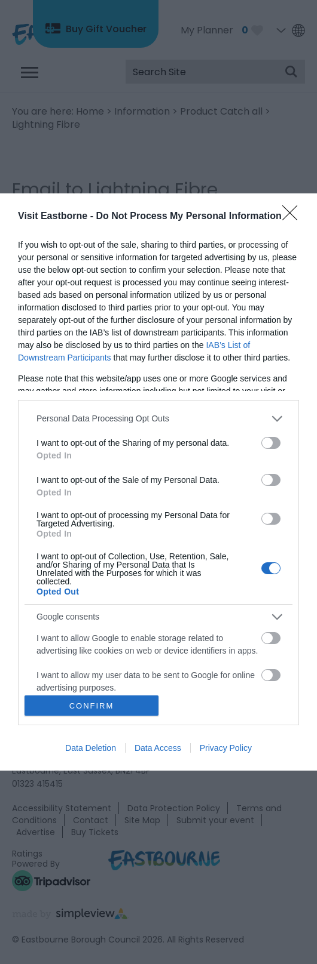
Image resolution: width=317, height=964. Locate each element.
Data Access (158, 748)
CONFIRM (91, 705)
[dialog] (158, 482)
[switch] (271, 443)
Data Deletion (90, 748)
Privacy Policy (226, 748)
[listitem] (158, 418)
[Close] (293, 216)
